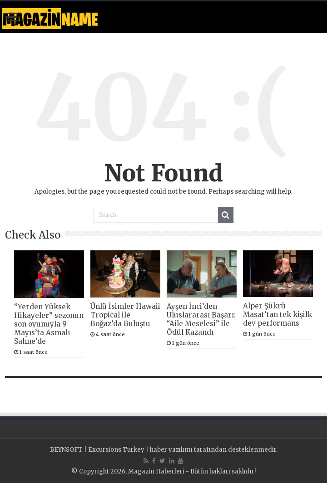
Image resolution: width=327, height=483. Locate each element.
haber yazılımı (171, 450)
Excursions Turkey (116, 450)
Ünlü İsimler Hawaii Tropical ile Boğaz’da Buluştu (125, 315)
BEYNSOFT (66, 450)
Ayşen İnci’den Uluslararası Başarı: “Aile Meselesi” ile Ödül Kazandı (201, 319)
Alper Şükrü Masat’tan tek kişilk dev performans (277, 314)
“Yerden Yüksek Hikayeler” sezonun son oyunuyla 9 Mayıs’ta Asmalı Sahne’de (49, 324)
